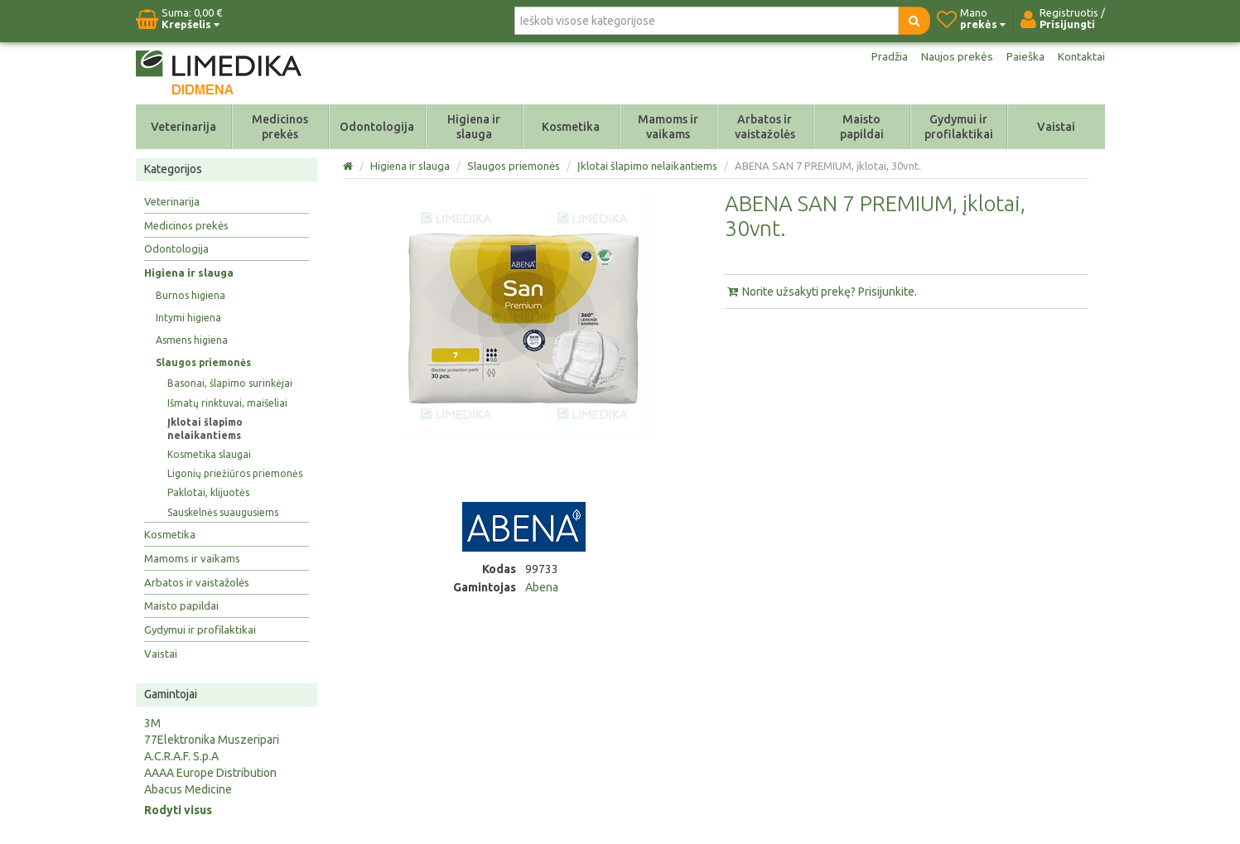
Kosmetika (571, 126)
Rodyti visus (178, 810)
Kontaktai (1081, 56)
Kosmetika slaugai (209, 454)
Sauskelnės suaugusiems (222, 512)
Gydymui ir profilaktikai (958, 127)
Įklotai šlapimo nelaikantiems (205, 429)
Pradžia (887, 56)
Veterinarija (183, 126)
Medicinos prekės (280, 127)
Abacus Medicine (188, 789)
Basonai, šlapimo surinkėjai (229, 383)
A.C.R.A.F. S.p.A (181, 756)
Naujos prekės (955, 56)
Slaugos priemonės (203, 362)
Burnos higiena (190, 295)
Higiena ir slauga (473, 127)
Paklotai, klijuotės (208, 492)
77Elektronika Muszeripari (211, 739)
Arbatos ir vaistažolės (765, 127)
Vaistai (1056, 126)
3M (152, 723)
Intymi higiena (188, 317)
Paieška (1025, 56)
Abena (541, 587)
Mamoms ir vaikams (668, 127)
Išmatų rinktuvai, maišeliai (227, 403)
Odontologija (377, 126)
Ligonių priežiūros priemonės (234, 473)
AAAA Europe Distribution (210, 772)
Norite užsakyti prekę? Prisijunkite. (821, 291)
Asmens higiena (192, 340)
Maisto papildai (862, 127)
